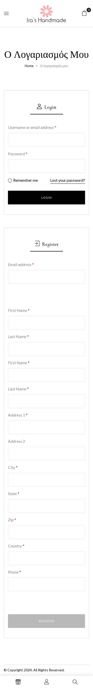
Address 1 (18, 415)
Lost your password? (67, 180)
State (13, 493)
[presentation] (42, 296)
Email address (21, 264)
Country (16, 545)
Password (17, 153)
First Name (19, 310)
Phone (14, 572)
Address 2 (16, 441)
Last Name (18, 336)
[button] (84, 12)
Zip (12, 519)
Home (29, 66)
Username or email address (32, 127)
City (13, 467)
